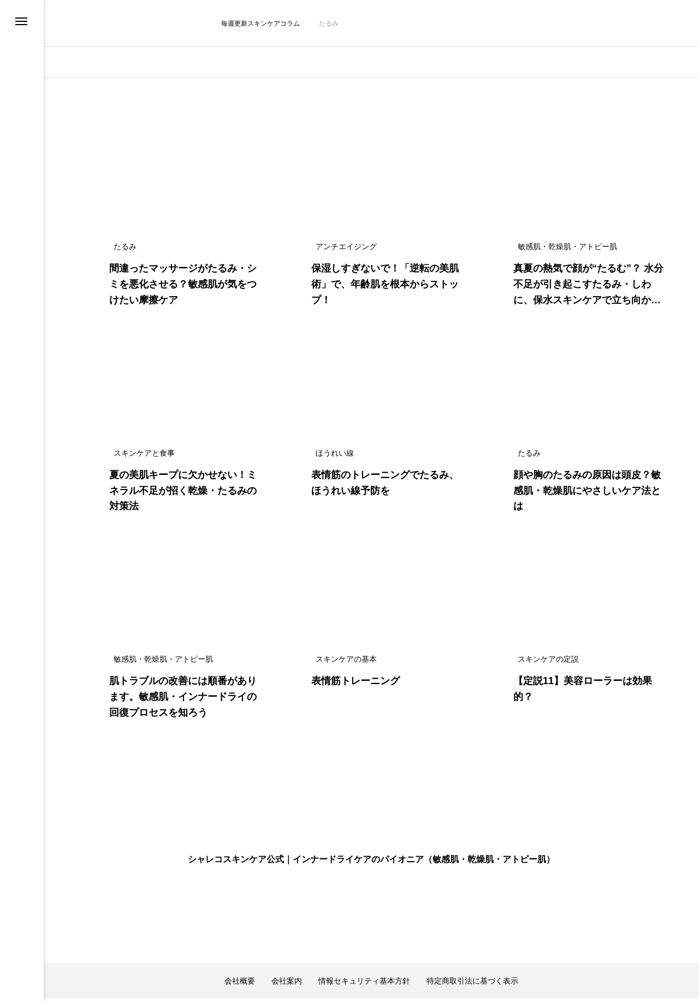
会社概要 (239, 951)
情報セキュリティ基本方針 (364, 951)
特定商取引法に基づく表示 (472, 951)
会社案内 (286, 951)
